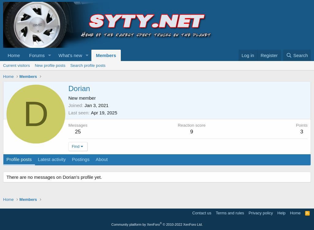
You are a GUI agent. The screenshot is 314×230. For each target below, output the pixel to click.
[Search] (297, 55)
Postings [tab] (81, 159)
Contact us (201, 213)
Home (14, 55)
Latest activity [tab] (52, 159)
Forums (37, 55)
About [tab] (102, 159)
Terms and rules (230, 213)
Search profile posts (87, 65)
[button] (49, 55)
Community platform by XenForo (157, 224)
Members (106, 55)
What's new (70, 55)
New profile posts (50, 65)
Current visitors (16, 65)
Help (282, 213)
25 (78, 132)
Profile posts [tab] (19, 159)
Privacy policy (261, 213)
